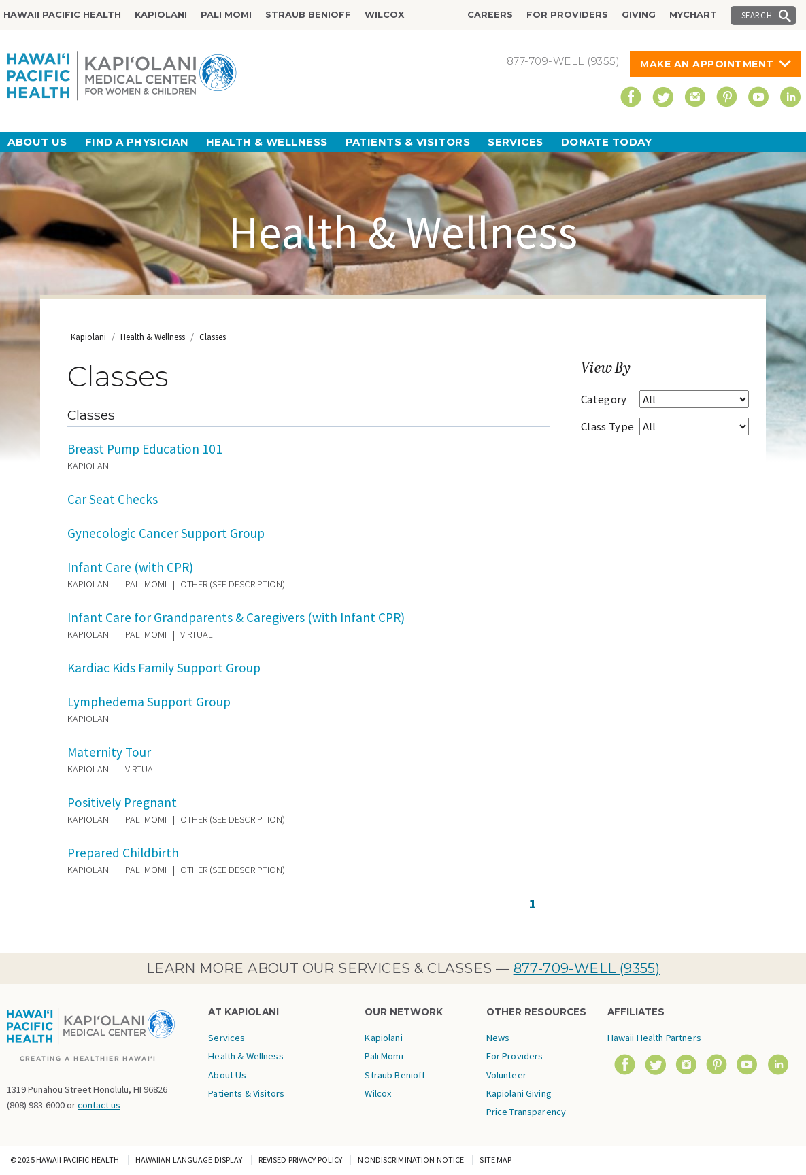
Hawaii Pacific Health (62, 15)
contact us (99, 1105)
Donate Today (606, 141)
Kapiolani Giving (519, 1093)
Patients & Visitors (408, 141)
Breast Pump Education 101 (144, 449)
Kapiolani (161, 15)
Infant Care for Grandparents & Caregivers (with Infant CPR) (236, 617)
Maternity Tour (109, 752)
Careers (490, 15)
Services (515, 141)
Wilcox (384, 15)
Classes (212, 337)
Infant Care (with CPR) (130, 567)
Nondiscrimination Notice (411, 1160)
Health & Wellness (267, 141)
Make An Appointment (707, 64)
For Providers (567, 15)
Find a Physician (136, 141)
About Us (37, 141)
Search (757, 15)
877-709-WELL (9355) (587, 968)
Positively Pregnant (122, 802)
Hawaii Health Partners (654, 1038)
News (498, 1038)
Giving (639, 15)
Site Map (495, 1160)
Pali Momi (226, 15)
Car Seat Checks (112, 499)
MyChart (693, 15)
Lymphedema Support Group (149, 702)
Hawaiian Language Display (189, 1160)
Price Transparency (526, 1112)
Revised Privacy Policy (300, 1160)
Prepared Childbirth (123, 853)
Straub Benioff (308, 15)
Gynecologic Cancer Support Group (166, 533)
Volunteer (506, 1075)
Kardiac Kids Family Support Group (164, 668)
